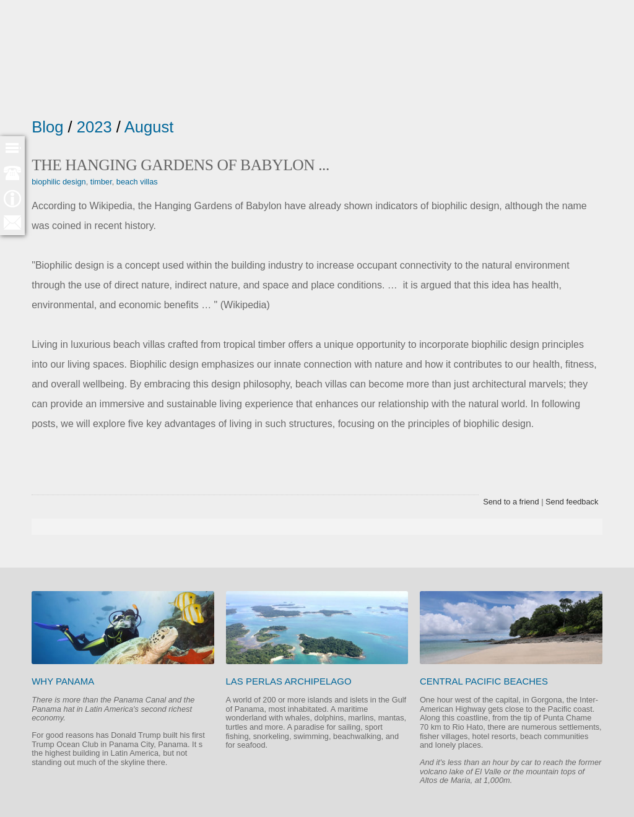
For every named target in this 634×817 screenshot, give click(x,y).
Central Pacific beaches (484, 681)
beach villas (137, 181)
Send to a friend (511, 501)
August (149, 127)
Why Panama (63, 681)
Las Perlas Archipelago (289, 681)
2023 (94, 127)
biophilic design (59, 181)
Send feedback (571, 501)
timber (101, 181)
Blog (47, 127)
